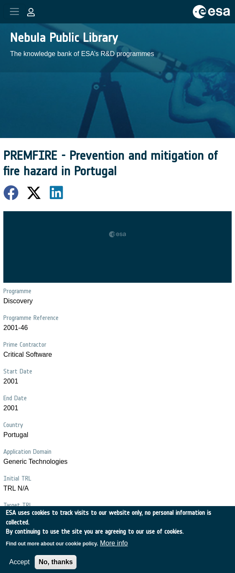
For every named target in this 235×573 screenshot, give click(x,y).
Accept (19, 565)
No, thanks (55, 565)
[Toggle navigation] (14, 11)
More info (114, 546)
